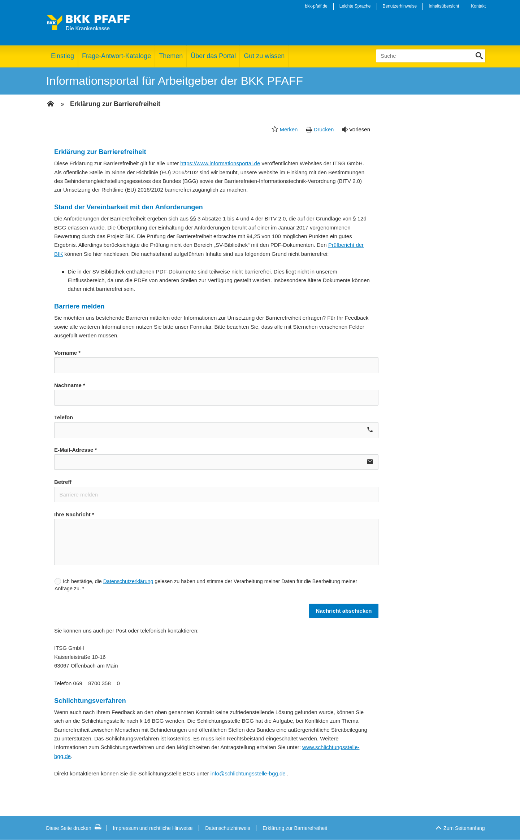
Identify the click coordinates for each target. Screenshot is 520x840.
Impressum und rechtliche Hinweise (153, 828)
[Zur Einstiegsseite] (50, 104)
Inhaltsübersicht (444, 6)
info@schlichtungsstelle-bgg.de (248, 773)
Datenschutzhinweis (227, 828)
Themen (171, 56)
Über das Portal (213, 56)
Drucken (324, 129)
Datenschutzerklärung (128, 581)
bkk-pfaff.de (316, 6)
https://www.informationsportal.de (220, 163)
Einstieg (62, 56)
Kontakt (478, 6)
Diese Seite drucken (73, 828)
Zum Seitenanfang (460, 826)
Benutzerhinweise (400, 6)
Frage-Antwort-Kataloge (116, 56)
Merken (289, 129)
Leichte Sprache (355, 6)
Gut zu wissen (264, 56)
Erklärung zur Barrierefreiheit (115, 104)
